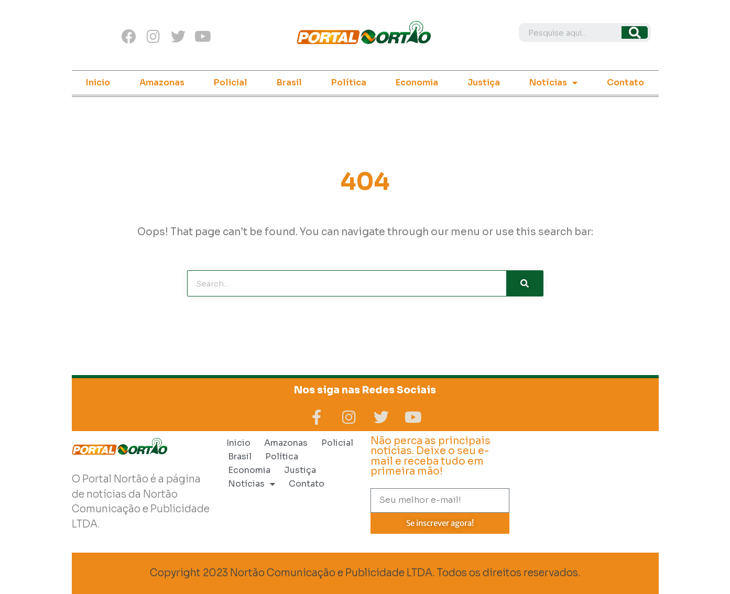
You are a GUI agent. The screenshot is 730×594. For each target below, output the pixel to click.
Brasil (289, 82)
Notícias (553, 82)
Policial (230, 82)
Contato (625, 82)
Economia (417, 82)
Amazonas (161, 82)
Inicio (98, 82)
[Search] (635, 32)
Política (348, 82)
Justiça (483, 82)
